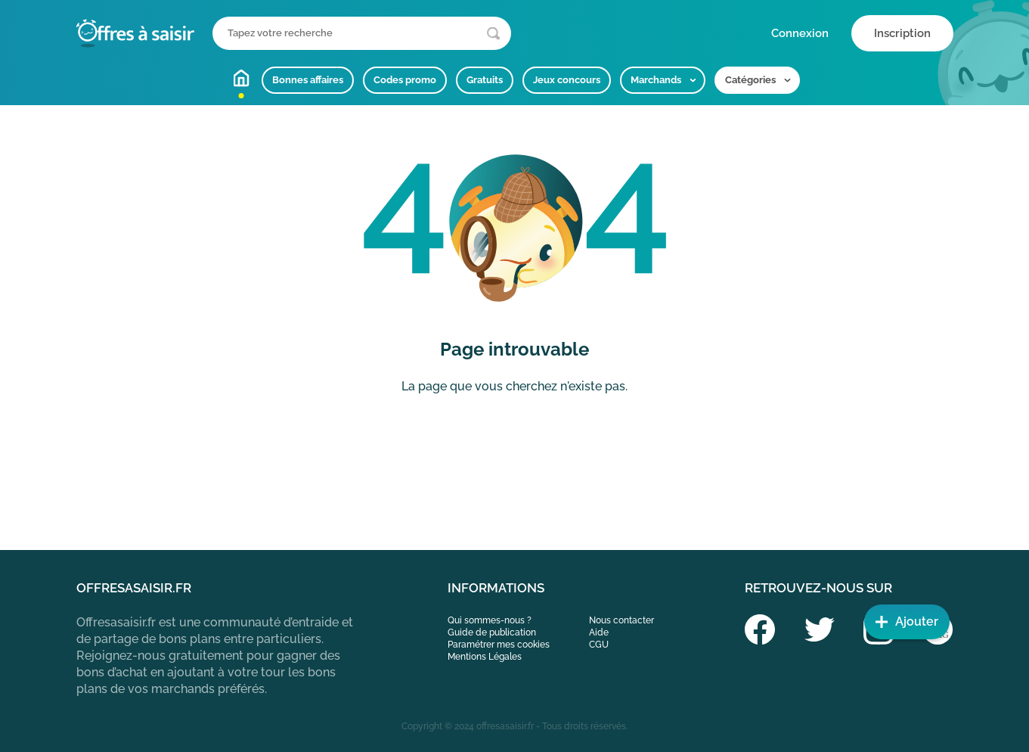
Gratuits (484, 79)
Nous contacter (621, 620)
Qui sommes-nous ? (490, 620)
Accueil (241, 78)
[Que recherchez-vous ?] (361, 33)
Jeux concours (566, 79)
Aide (599, 632)
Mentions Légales (485, 656)
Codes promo (404, 79)
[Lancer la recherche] (493, 33)
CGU (599, 644)
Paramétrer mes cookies (499, 644)
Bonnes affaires (307, 79)
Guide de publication (492, 632)
